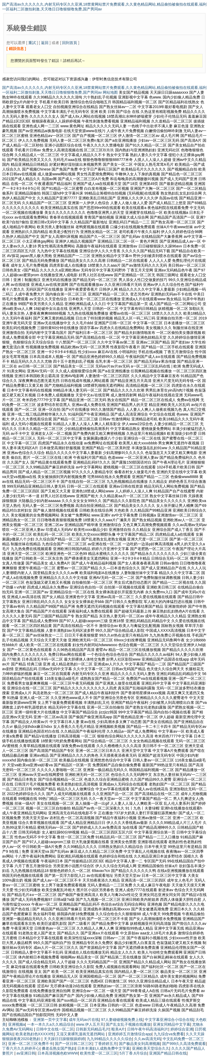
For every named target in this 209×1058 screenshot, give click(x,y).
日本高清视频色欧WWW (57, 1053)
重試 (32, 43)
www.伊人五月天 (90, 1024)
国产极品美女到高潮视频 (139, 1043)
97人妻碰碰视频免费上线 (122, 1019)
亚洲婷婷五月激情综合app (129, 1034)
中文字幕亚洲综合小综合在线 (169, 1019)
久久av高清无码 (147, 1039)
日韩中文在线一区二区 (55, 1029)
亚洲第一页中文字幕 (50, 1019)
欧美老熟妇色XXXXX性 (35, 1034)
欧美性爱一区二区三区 (98, 1053)
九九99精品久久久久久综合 (109, 1039)
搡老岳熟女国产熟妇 (58, 1048)
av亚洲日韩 (25, 1053)
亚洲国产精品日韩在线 (168, 1053)
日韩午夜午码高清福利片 (147, 1029)
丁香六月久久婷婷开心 (21, 1048)
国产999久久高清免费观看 (184, 1043)
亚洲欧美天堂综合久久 (150, 1048)
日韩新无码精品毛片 (92, 1029)
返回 (44, 43)
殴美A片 (118, 1029)
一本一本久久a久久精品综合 (50, 1024)
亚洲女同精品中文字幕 (171, 1024)
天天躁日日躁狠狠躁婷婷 (64, 1039)
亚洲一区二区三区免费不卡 (30, 1043)
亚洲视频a (16, 1024)
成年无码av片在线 (84, 1019)
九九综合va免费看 (169, 1034)
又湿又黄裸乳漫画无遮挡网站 (81, 1034)
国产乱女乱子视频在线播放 (128, 1024)
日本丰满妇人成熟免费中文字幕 (103, 1048)
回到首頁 (69, 43)
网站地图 (110, 92)
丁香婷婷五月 (105, 1043)
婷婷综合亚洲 (181, 1029)
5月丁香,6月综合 (133, 1053)
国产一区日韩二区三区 (73, 1043)
